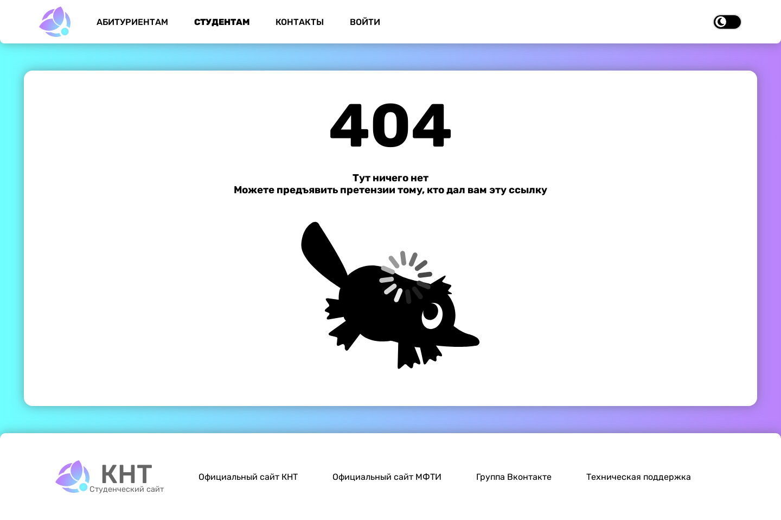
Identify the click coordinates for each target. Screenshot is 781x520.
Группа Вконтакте (514, 477)
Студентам (221, 22)
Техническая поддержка (638, 477)
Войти (365, 22)
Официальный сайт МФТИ (386, 477)
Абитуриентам (132, 22)
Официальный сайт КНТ (248, 477)
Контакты (300, 22)
